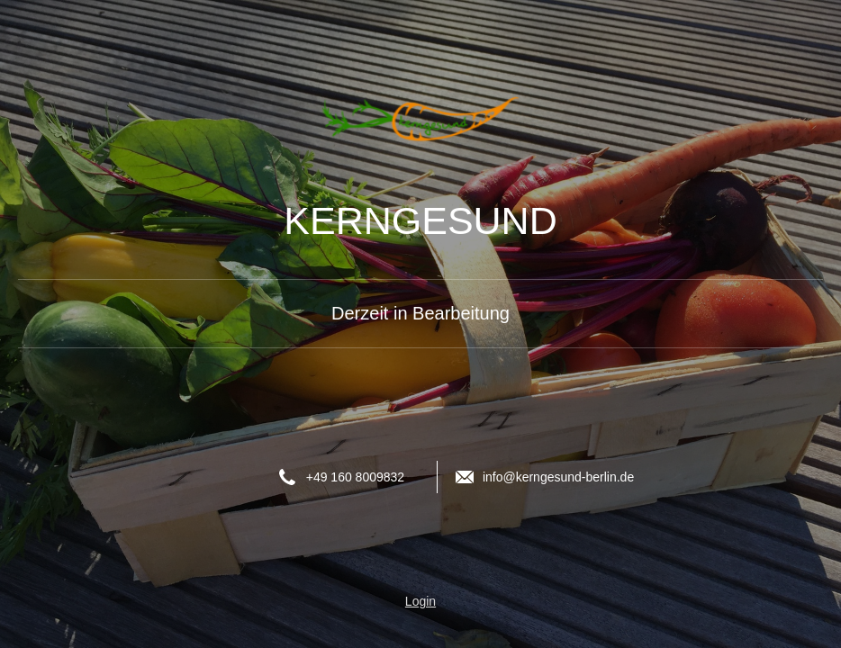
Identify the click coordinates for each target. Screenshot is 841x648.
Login (420, 601)
